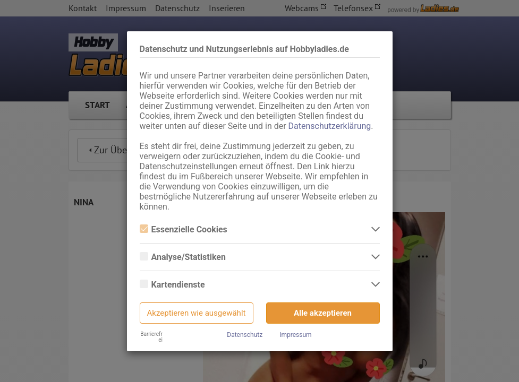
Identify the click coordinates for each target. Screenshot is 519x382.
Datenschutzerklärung (329, 126)
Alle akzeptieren (323, 313)
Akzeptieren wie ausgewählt (196, 313)
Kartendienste (172, 285)
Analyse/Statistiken (183, 257)
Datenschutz (244, 334)
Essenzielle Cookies (183, 229)
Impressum (295, 334)
